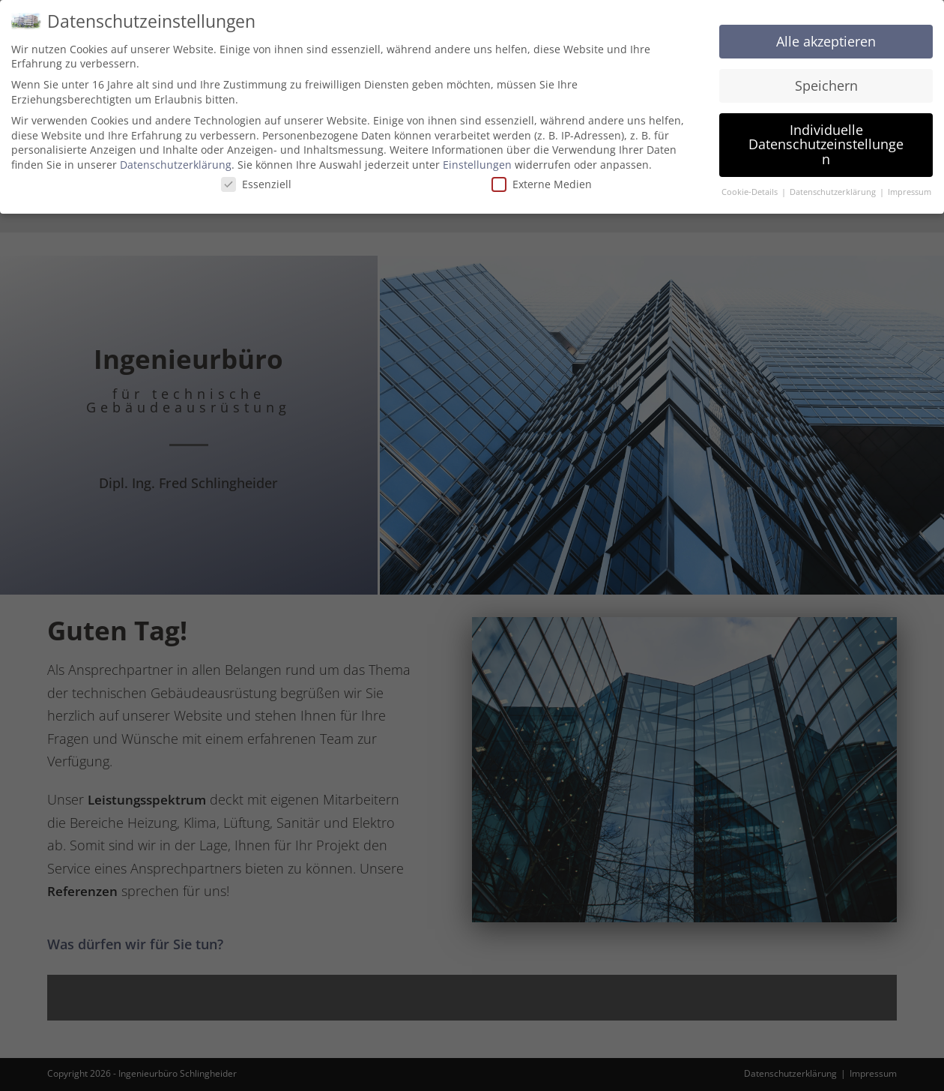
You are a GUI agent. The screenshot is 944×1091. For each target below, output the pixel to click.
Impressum (909, 192)
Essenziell (256, 184)
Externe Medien (541, 184)
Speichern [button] (826, 85)
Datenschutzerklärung (176, 164)
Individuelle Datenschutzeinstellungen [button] (826, 144)
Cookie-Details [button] (750, 192)
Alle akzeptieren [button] (826, 41)
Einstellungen (477, 164)
